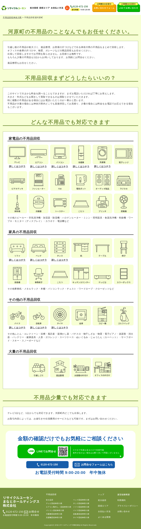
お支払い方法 (57, 7)
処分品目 (49, 500)
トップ (101, 494)
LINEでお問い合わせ (128, 6)
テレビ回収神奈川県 (54, 503)
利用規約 (121, 500)
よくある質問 (104, 517)
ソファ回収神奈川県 (81, 507)
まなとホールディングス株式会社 (67, 525)
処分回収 (34, 7)
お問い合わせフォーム (104, 6)
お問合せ (31, 511)
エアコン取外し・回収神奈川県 (58, 507)
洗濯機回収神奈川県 (54, 517)
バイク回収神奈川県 (81, 510)
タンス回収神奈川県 (81, 503)
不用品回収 (51, 494)
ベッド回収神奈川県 (81, 500)
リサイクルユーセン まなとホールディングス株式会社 (21, 501)
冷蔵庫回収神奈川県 (54, 514)
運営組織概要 (123, 494)
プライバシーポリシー (127, 505)
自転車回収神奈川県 (81, 514)
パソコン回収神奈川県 (55, 510)
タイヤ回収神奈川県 (81, 517)
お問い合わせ (123, 511)
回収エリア (44, 7)
